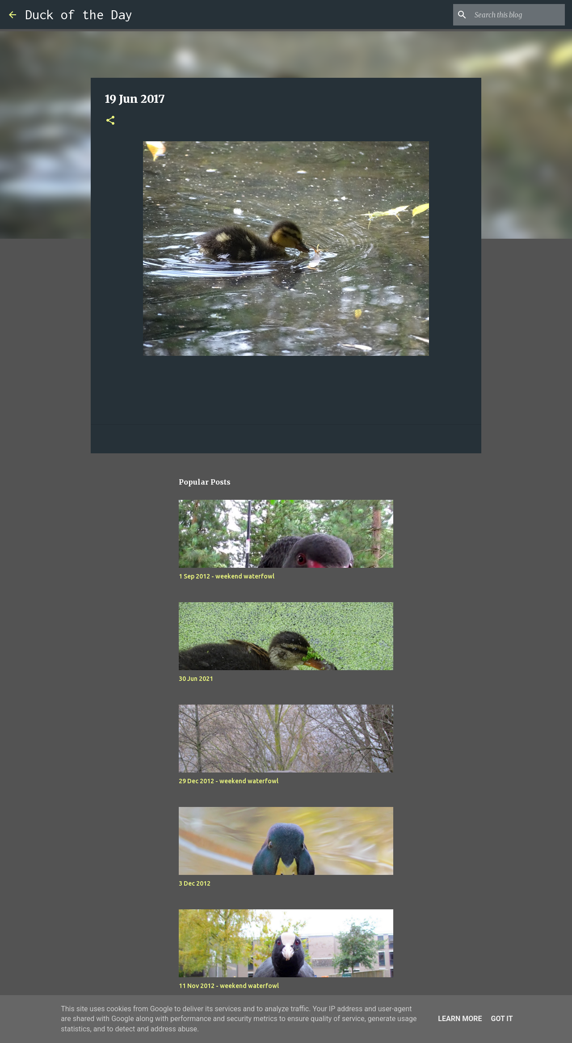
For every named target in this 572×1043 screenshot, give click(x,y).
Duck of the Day (78, 14)
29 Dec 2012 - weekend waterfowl (228, 781)
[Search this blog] (518, 14)
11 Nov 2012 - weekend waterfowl (229, 985)
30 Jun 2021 (196, 678)
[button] (110, 121)
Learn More (460, 1018)
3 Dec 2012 (194, 883)
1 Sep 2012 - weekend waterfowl (226, 576)
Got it (502, 1018)
